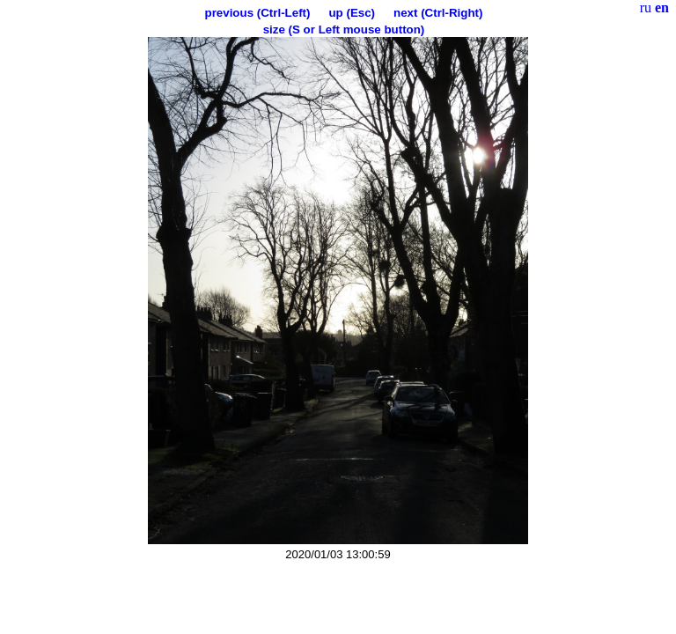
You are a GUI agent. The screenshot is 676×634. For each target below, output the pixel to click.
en (662, 7)
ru (645, 7)
